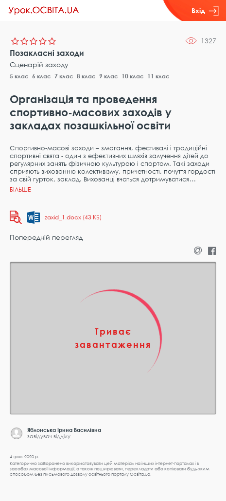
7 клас (63, 76)
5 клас (19, 76)
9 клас (108, 76)
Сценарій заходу (39, 64)
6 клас (41, 76)
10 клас (133, 76)
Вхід (205, 11)
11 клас (158, 76)
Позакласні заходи (47, 53)
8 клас (86, 76)
